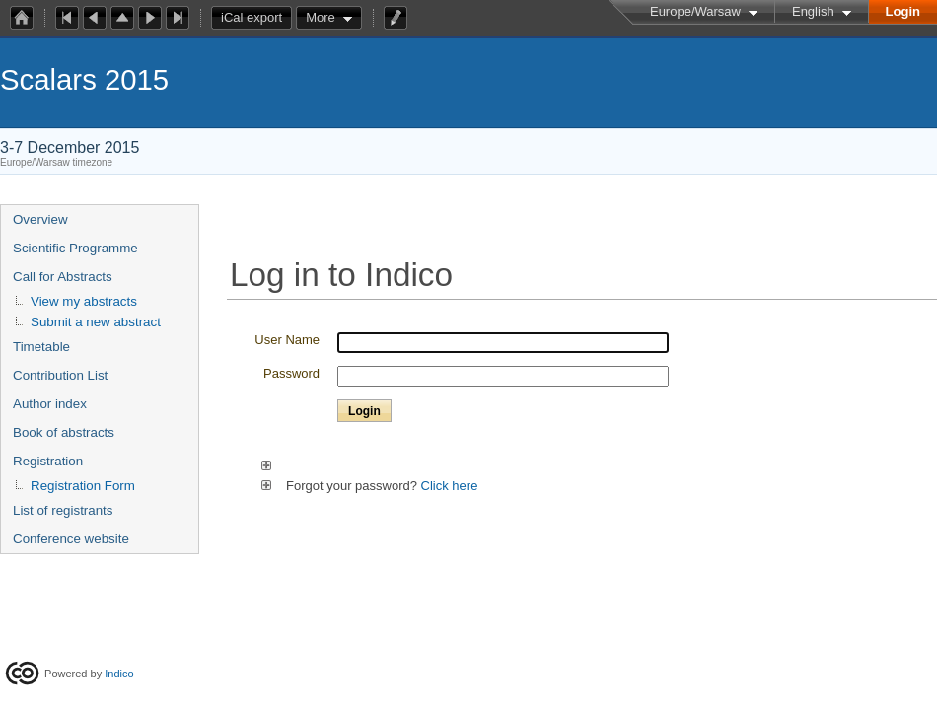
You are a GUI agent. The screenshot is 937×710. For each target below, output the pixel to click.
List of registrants (62, 510)
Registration (48, 461)
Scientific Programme (75, 248)
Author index (50, 403)
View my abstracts (84, 301)
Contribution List (60, 375)
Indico (119, 673)
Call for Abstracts (62, 276)
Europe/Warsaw (695, 11)
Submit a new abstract (96, 322)
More (320, 17)
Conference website (71, 539)
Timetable (41, 346)
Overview (40, 219)
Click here (449, 485)
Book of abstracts (63, 432)
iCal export (256, 18)
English (813, 11)
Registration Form (83, 485)
